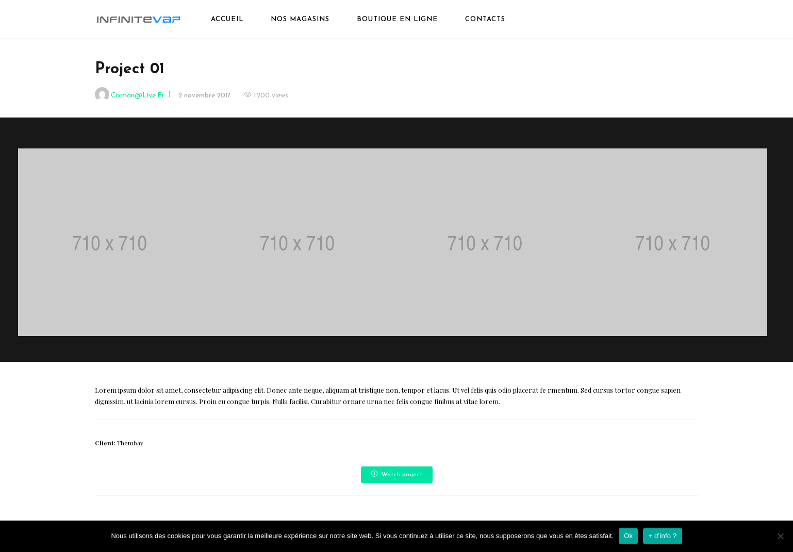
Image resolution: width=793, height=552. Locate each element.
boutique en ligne (397, 19)
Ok (628, 536)
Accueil (227, 19)
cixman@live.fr (137, 95)
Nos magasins (300, 19)
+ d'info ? (662, 536)
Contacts (485, 19)
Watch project (396, 474)
